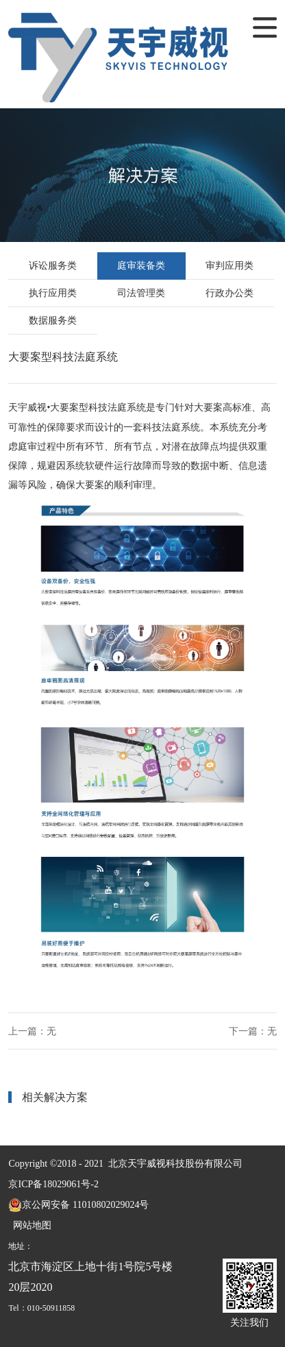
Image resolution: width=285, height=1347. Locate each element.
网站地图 (29, 1225)
